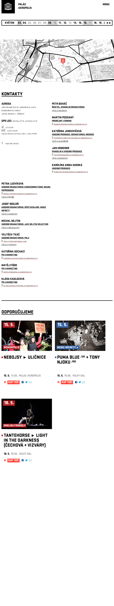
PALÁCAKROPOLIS (25, 6)
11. (60, 23)
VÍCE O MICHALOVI (10, 228)
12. (65, 23)
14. (75, 23)
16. (85, 23)
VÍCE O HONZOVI (60, 158)
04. (25, 23)
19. (100, 23)
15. (80, 23)
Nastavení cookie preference (13, 565)
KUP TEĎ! (13, 382)
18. (95, 23)
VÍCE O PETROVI (59, 110)
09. (50, 23)
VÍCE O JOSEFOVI (9, 214)
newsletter (93, 531)
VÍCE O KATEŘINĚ (60, 141)
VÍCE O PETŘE (7, 197)
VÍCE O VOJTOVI (8, 244)
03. (20, 23)
